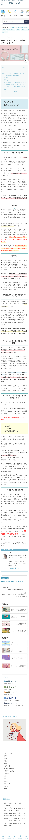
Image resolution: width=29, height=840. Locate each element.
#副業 (18, 29)
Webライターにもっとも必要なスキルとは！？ (14, 73)
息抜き (5, 781)
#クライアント (11, 29)
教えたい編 (5, 578)
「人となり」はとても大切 (10, 91)
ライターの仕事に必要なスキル (11, 75)
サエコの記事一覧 (14, 568)
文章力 (21, 581)
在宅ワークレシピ (10, 693)
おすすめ (6, 773)
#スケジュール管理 (22, 27)
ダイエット (7, 788)
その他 (5, 756)
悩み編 (5, 761)
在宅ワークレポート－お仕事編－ (12, 698)
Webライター (7, 581)
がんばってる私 (8, 753)
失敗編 (5, 758)
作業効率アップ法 (9, 771)
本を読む (6, 77)
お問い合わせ (21, 6)
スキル (15, 581)
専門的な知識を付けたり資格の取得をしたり (15, 82)
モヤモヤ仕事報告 (9, 768)
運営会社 (12, 6)
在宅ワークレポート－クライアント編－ (14, 704)
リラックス (7, 783)
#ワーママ (5, 32)
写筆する (6, 80)
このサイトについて (4, 6)
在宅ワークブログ (14, 3)
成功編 (5, 763)
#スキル (13, 27)
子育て (5, 778)
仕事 (5, 776)
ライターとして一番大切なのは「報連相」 (14, 84)
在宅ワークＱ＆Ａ (10, 687)
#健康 (3, 29)
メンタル (6, 786)
